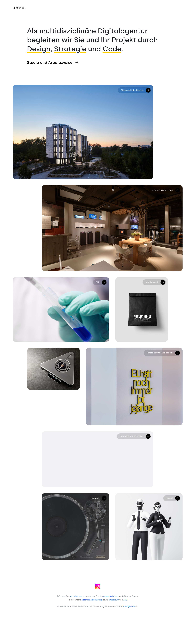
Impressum (114, 600)
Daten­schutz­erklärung (92, 600)
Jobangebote (128, 606)
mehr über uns (75, 596)
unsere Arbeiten (110, 596)
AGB (125, 600)
